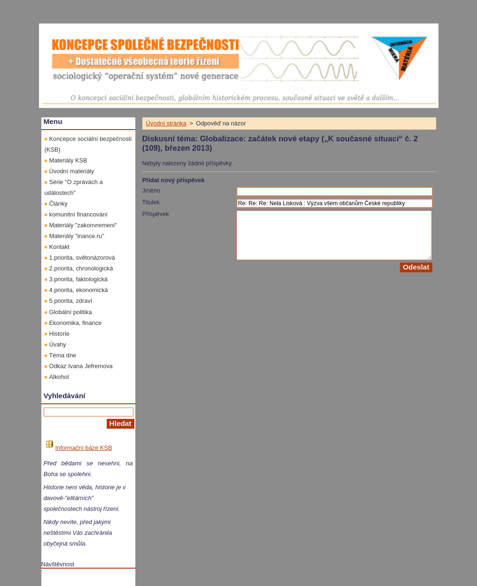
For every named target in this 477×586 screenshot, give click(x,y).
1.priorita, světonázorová (82, 257)
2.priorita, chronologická (81, 268)
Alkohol (59, 376)
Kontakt (59, 246)
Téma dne (63, 355)
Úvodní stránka (166, 123)
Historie (59, 333)
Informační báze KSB (79, 447)
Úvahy (57, 344)
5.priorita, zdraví (71, 300)
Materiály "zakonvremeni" (83, 225)
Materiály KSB (68, 160)
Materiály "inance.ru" (76, 235)
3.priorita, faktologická (78, 279)
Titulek (151, 202)
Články (58, 203)
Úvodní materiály (71, 171)
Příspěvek (155, 213)
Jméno (151, 190)
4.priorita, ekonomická (78, 289)
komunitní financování (78, 214)
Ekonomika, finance (75, 322)
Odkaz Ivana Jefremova (81, 366)
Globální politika (70, 312)
